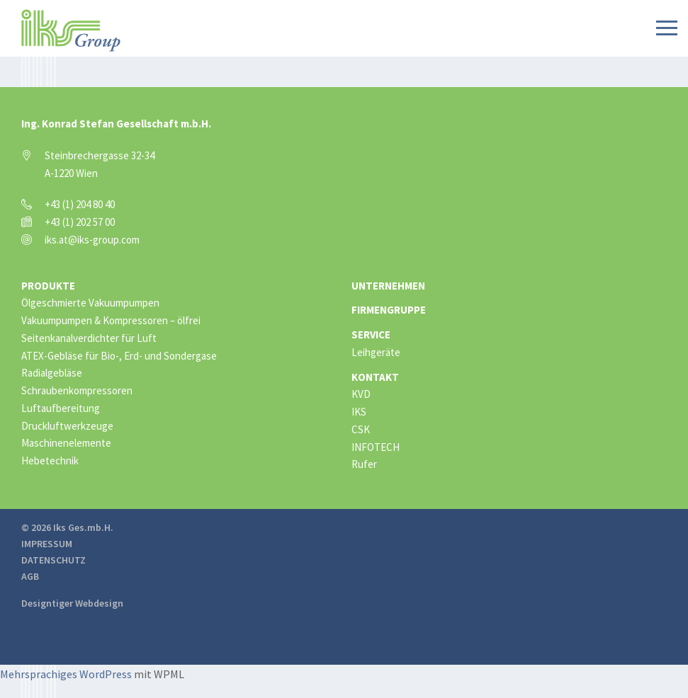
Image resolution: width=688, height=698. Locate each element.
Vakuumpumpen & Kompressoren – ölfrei (111, 320)
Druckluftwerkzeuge (67, 426)
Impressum (46, 543)
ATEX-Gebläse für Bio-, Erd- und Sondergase (119, 355)
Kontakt (375, 377)
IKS (358, 411)
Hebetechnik (50, 460)
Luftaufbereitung (60, 408)
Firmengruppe (388, 309)
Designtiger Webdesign (72, 603)
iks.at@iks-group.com (92, 239)
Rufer (364, 464)
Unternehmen (388, 285)
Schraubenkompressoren (76, 390)
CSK (360, 429)
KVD (361, 394)
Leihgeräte (375, 352)
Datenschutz (53, 560)
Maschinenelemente (66, 443)
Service (370, 334)
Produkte (48, 285)
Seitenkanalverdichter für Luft (89, 338)
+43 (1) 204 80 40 (80, 204)
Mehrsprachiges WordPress (66, 674)
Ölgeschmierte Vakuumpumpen (90, 302)
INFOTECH (375, 447)
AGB (30, 576)
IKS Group (70, 30)
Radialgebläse (51, 372)
